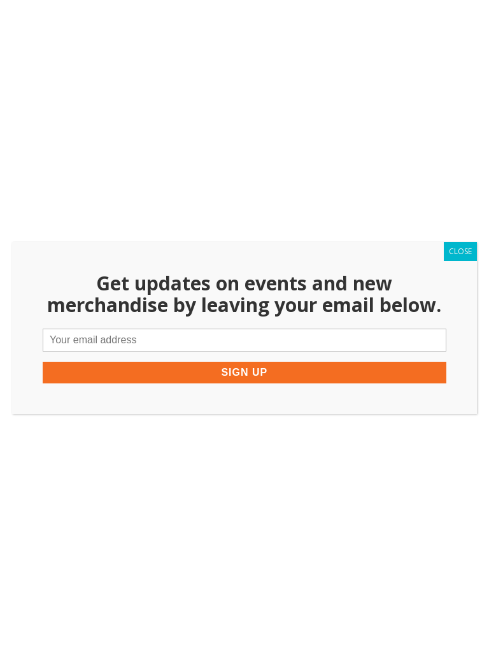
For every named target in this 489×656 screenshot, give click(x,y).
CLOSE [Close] (460, 251)
